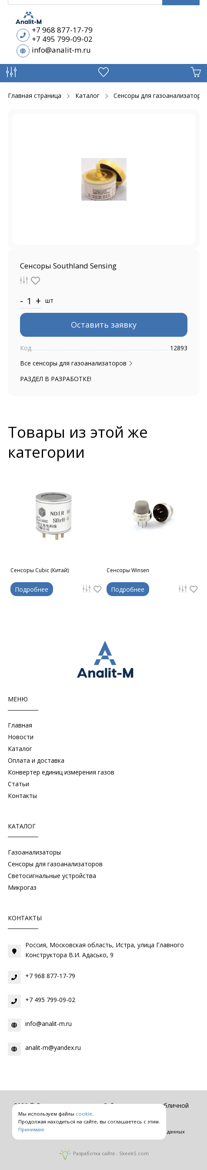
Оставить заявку (104, 324)
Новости (20, 737)
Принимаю (31, 1129)
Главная (20, 725)
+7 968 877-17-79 (62, 30)
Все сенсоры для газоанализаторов (76, 363)
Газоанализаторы (34, 852)
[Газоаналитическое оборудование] (103, 661)
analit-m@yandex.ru (53, 1047)
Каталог (20, 748)
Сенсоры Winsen (128, 570)
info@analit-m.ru (61, 50)
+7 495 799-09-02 (62, 39)
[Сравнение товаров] (11, 74)
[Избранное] (103, 74)
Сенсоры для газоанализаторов (55, 864)
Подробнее (31, 589)
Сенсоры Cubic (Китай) (39, 570)
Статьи (18, 784)
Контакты (22, 795)
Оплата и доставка (36, 760)
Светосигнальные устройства (52, 876)
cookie (84, 1113)
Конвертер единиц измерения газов (61, 772)
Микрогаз (22, 887)
